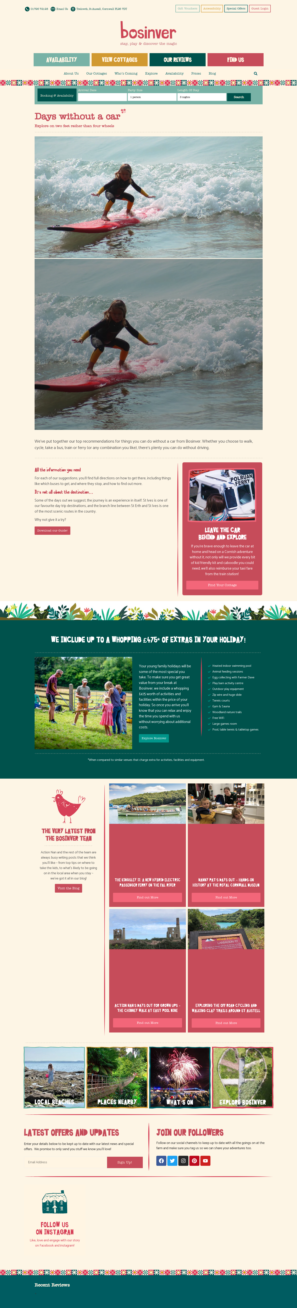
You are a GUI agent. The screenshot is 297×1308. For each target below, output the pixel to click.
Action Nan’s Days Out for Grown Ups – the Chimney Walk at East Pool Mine (148, 1008)
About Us (71, 73)
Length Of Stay (188, 90)
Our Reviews (177, 60)
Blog (212, 73)
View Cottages (119, 60)
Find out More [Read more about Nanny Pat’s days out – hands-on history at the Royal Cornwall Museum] (226, 897)
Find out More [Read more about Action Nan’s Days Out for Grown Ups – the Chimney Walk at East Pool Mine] (147, 1022)
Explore (151, 73)
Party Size (135, 90)
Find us (235, 60)
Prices (196, 73)
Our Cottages (96, 73)
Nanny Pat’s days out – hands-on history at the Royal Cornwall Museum (226, 882)
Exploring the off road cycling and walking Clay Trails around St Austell (226, 1008)
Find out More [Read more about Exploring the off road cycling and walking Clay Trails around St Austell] (226, 1023)
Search (239, 97)
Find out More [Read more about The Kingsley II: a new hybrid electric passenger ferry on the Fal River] (147, 897)
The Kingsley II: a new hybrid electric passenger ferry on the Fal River (147, 882)
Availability (61, 60)
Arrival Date (87, 90)
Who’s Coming (126, 73)
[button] (256, 74)
